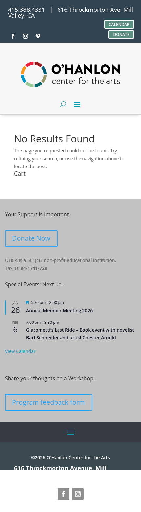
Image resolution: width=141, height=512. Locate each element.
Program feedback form (48, 402)
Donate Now (31, 238)
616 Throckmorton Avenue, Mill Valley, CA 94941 (60, 471)
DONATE (121, 34)
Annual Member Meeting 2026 (59, 310)
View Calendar (20, 351)
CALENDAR (119, 24)
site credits (87, 474)
